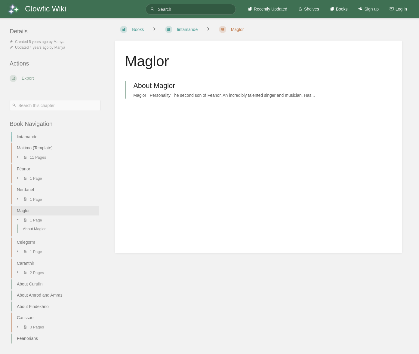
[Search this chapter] (55, 105)
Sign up (368, 9)
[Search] (153, 9)
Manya (59, 42)
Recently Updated (267, 9)
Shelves (308, 9)
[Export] (55, 78)
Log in (398, 9)
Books (339, 9)
